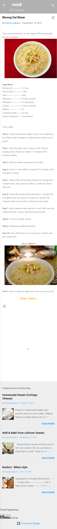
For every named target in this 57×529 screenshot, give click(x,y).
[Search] (53, 5)
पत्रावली (17, 5)
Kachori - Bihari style (14, 467)
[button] (53, 18)
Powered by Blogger (28, 523)
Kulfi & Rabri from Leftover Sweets (23, 432)
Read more (48, 423)
